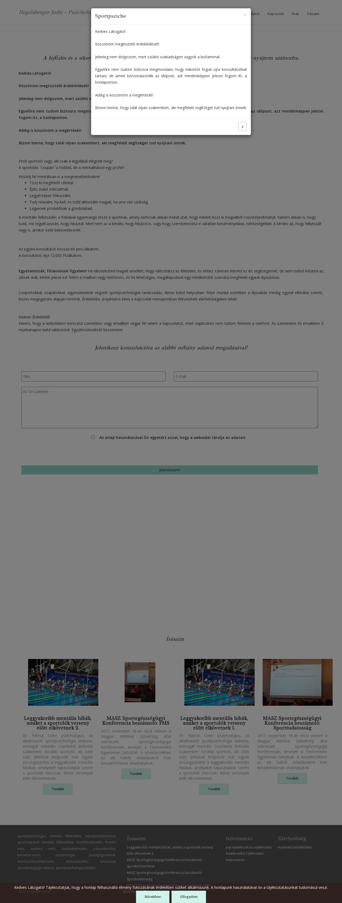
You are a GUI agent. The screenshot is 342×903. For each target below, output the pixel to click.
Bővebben (153, 896)
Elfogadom (189, 896)
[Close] (245, 14)
